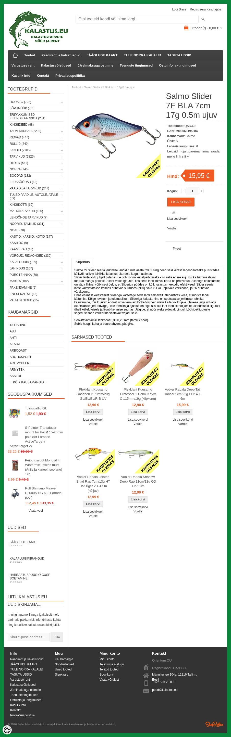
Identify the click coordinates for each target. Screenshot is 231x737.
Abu (13, 331)
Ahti (13, 338)
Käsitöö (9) (19, 243)
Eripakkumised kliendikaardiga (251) (27, 116)
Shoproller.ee (214, 724)
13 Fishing (18, 325)
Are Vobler (19, 363)
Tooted (29, 55)
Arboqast (18, 350)
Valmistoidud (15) (24, 300)
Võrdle (171, 228)
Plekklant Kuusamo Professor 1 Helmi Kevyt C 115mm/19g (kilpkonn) (138, 393)
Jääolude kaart (36, 543)
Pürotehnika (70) (24, 275)
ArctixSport (20, 357)
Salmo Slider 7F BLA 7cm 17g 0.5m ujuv (109, 87)
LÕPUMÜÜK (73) (21, 108)
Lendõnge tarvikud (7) (28, 217)
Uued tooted (63, 669)
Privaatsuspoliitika (70, 75)
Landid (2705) (20, 150)
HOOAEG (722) (20, 102)
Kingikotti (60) (21, 204)
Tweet (177, 248)
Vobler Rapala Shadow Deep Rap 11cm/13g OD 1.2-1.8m (138, 481)
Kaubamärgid (64, 659)
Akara (15, 344)
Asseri (15, 376)
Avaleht (76, 87)
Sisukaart (61, 674)
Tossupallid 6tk (36, 408)
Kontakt (43, 75)
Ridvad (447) (19, 137)
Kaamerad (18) (21, 249)
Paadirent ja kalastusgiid (60, 55)
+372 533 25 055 (163, 682)
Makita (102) (19, 281)
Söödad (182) (20, 175)
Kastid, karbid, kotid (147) (31, 236)
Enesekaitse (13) (23, 294)
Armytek (17, 369)
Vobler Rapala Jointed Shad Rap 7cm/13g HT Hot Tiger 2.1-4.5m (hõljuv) (93, 484)
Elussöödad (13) (23, 182)
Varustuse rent (22, 65)
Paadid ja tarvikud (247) (29, 188)
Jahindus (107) (21, 268)
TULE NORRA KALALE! (142, 55)
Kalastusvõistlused (56, 65)
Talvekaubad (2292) (25, 131)
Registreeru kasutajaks (206, 9)
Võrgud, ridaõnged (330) (30, 255)
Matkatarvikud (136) (26, 211)
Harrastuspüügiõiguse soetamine (36, 578)
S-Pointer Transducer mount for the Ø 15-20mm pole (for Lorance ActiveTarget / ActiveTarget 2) (36, 437)
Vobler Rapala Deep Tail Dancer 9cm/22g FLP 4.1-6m (183, 393)
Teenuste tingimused (136, 65)
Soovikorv (106, 674)
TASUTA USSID (179, 55)
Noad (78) (17, 230)
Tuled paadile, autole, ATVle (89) (34, 196)
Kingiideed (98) (22, 124)
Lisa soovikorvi (177, 219)
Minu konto (107, 659)
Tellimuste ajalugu (112, 664)
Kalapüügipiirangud (36, 560)
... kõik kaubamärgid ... (28, 382)
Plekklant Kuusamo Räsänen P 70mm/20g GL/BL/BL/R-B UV (93, 393)
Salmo (190, 136)
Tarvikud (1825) (22, 156)
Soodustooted (64, 664)
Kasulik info (20, 75)
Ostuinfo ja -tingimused (177, 65)
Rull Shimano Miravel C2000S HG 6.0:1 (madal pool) (43, 492)
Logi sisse (179, 9)
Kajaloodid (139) (23, 262)
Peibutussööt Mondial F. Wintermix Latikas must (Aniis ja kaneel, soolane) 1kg (43, 467)
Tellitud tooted (109, 669)
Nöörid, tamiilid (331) (27, 224)
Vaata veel (36, 510)
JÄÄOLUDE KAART (102, 55)
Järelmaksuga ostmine (95, 65)
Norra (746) (19, 169)
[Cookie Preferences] (7, 729)
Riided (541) (19, 163)
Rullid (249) (19, 144)
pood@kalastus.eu (165, 690)
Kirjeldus (83, 262)
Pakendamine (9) (23, 287)
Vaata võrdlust (109, 679)
